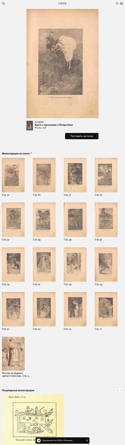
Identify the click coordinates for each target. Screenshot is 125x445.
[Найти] (116, 3)
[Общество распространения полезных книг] (62, 3)
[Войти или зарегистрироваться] (121, 3)
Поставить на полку (81, 136)
